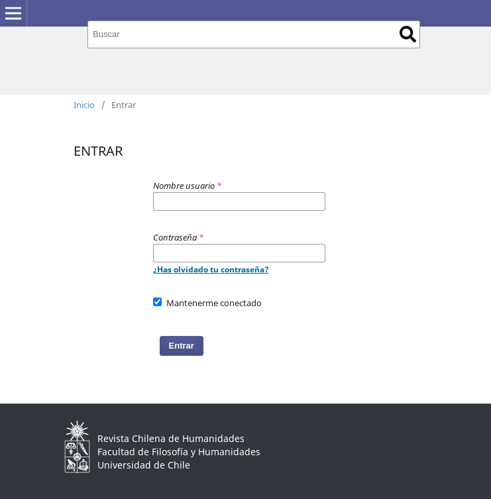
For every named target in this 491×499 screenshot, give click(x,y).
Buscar (408, 34)
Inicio (84, 105)
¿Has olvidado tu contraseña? (211, 269)
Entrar (181, 346)
